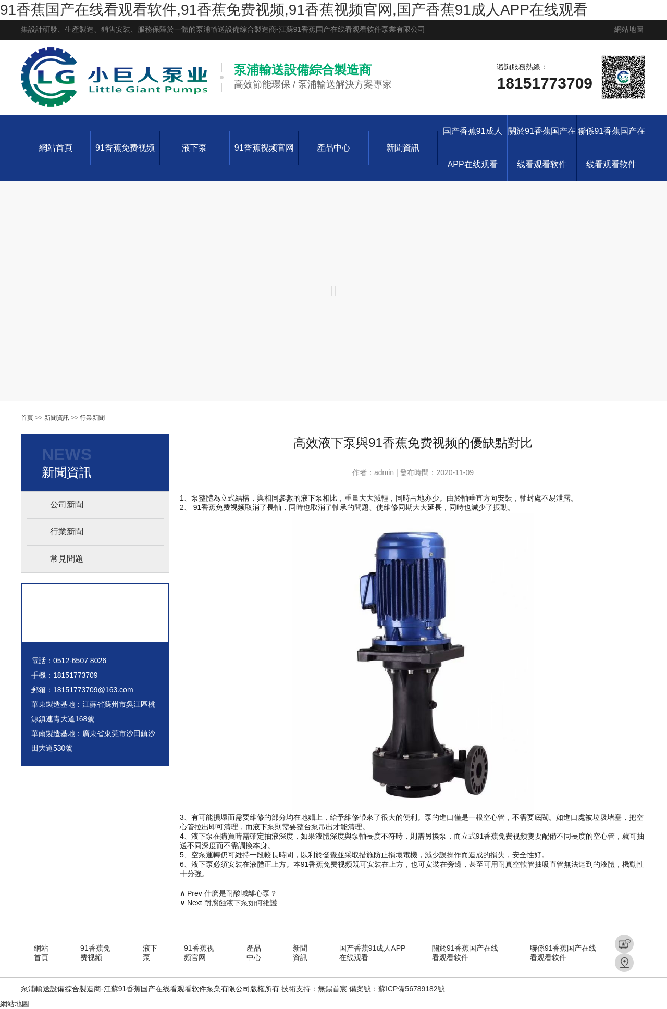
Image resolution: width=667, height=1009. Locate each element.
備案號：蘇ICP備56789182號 (397, 989)
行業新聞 (92, 417)
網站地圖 (629, 29)
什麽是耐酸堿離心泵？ (240, 893)
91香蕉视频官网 (264, 147)
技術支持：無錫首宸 (314, 989)
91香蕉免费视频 (125, 147)
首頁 (27, 417)
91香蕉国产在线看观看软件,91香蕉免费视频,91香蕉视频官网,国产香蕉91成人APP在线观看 (294, 10)
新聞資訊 (402, 147)
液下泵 (194, 147)
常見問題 (66, 558)
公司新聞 (66, 504)
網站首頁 (55, 147)
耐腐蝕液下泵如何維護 (240, 903)
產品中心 (333, 147)
